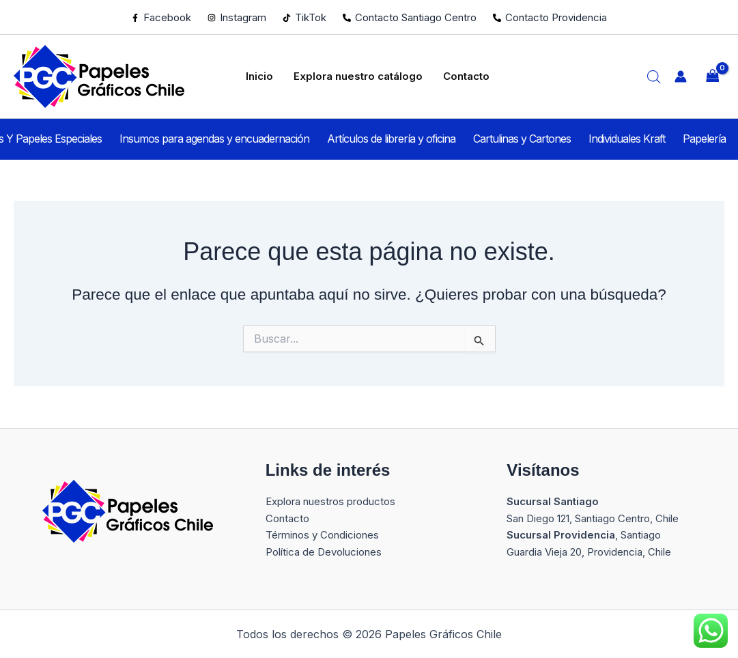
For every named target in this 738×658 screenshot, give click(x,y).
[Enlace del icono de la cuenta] (681, 76)
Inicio (264, 75)
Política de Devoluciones (324, 551)
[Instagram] (236, 17)
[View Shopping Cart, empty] (712, 77)
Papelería (685, 138)
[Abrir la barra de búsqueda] (654, 76)
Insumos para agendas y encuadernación (233, 138)
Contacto (457, 75)
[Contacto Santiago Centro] (410, 17)
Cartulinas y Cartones (522, 138)
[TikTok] (304, 17)
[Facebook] (161, 17)
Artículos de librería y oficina (401, 138)
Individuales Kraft (617, 138)
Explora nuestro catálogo (356, 75)
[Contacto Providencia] (550, 17)
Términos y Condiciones (322, 534)
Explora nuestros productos (330, 501)
